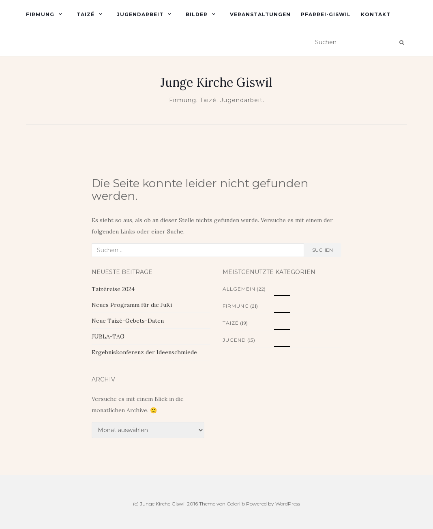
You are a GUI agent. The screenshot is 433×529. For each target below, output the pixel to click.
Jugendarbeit (140, 14)
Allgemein (239, 289)
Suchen (322, 250)
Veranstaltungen (260, 14)
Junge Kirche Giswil (216, 82)
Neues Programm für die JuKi (132, 304)
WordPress (287, 504)
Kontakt (375, 14)
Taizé (85, 14)
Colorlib (236, 504)
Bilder (197, 14)
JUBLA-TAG (108, 336)
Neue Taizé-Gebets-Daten (128, 320)
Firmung (40, 14)
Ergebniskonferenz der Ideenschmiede (144, 352)
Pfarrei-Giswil (326, 14)
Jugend (234, 340)
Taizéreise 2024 (113, 289)
